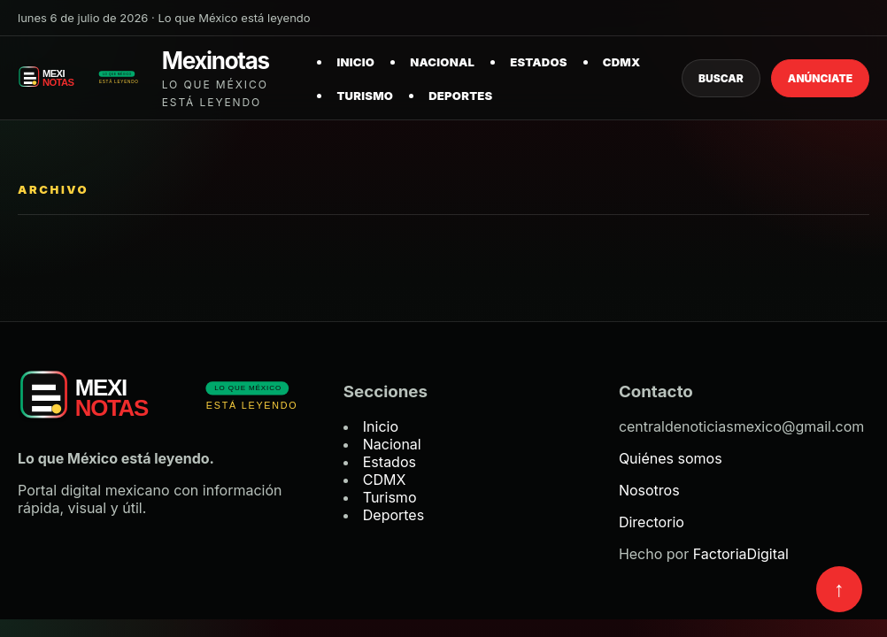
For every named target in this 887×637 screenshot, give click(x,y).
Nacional (442, 62)
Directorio (651, 522)
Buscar (721, 78)
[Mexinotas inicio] (157, 78)
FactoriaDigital (741, 554)
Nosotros (649, 490)
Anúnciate (820, 78)
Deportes (460, 95)
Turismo (364, 95)
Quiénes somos (670, 458)
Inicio (355, 62)
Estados (538, 62)
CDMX (622, 62)
